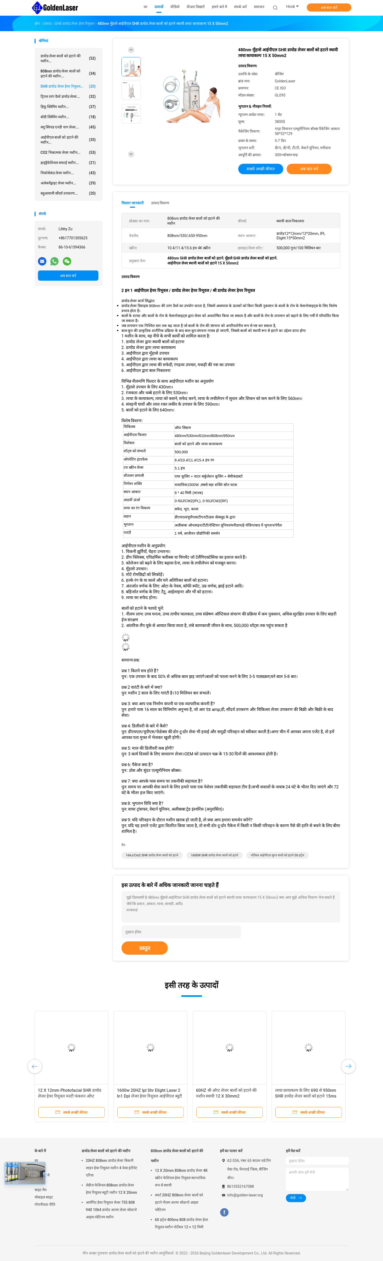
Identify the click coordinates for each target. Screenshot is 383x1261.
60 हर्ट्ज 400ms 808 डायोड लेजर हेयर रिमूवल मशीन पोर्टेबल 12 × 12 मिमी (181, 1223)
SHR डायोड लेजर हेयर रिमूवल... (68, 86)
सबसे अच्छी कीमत (261, 168)
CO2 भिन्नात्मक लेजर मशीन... (68, 152)
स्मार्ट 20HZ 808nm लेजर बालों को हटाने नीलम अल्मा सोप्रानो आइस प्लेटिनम (179, 1202)
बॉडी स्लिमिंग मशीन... (68, 117)
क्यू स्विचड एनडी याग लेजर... (68, 127)
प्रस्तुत (144, 948)
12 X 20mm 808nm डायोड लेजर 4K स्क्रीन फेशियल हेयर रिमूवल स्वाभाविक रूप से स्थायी (181, 1177)
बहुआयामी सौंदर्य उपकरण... (68, 193)
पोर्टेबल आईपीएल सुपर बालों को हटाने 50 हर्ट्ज (277, 855)
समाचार (40, 1182)
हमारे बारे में (42, 1175)
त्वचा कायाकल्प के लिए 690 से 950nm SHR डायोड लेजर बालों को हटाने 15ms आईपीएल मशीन (305, 1096)
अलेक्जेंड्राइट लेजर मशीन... (68, 183)
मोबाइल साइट (44, 1197)
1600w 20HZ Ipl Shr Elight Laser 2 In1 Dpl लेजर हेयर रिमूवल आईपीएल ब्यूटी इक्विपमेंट (149, 1096)
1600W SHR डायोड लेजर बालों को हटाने (214, 855)
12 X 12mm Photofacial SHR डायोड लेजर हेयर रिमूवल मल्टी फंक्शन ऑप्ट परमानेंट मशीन (69, 1096)
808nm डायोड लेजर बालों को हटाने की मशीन (177, 1156)
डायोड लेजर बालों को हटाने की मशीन (106, 1151)
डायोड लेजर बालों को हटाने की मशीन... (68, 58)
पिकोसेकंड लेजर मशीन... (68, 173)
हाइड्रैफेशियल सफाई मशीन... (68, 162)
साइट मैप (41, 1190)
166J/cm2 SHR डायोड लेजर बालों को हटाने (152, 855)
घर (36, 1160)
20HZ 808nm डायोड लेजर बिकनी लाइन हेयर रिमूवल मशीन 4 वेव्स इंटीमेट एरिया (111, 1167)
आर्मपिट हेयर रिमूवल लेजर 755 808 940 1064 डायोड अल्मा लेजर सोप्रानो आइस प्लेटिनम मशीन (111, 1209)
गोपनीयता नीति (45, 1204)
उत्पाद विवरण (160, 203)
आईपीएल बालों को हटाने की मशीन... (68, 139)
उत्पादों (39, 1168)
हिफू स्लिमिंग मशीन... (68, 106)
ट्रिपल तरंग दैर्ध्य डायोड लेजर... (68, 96)
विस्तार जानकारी (132, 203)
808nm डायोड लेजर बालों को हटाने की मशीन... (68, 73)
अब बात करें (329, 7)
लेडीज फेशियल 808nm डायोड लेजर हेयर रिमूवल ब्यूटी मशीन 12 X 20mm (111, 1189)
